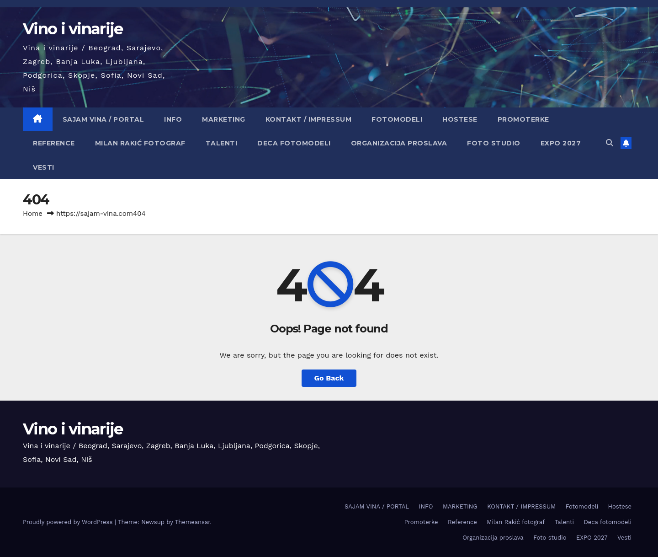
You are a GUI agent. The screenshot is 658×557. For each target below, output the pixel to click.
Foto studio (493, 143)
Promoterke (523, 119)
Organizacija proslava (399, 143)
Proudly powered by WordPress (69, 522)
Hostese (460, 119)
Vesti (43, 167)
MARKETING (223, 119)
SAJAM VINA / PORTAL (103, 119)
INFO (173, 119)
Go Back (329, 378)
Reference (54, 143)
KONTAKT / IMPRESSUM (308, 119)
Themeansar (192, 522)
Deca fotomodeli (294, 143)
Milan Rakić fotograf (140, 143)
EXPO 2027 (561, 143)
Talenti (222, 143)
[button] (609, 143)
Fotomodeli (396, 119)
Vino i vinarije (73, 28)
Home (32, 213)
